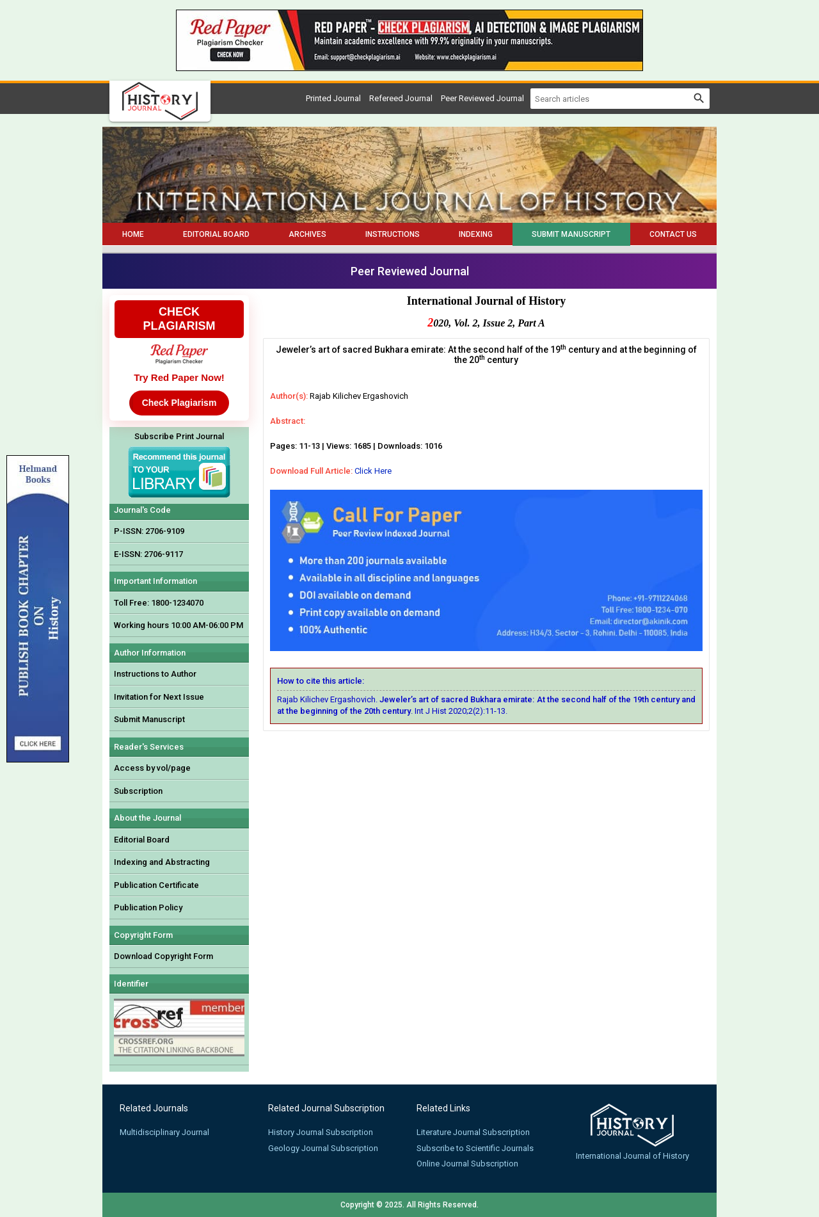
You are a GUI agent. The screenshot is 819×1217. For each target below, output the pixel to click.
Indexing (476, 234)
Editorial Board (216, 234)
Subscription (138, 791)
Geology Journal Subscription (323, 1148)
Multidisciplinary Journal (164, 1132)
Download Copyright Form (163, 956)
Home (133, 234)
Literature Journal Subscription (473, 1132)
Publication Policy (148, 907)
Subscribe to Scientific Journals (475, 1148)
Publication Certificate (156, 885)
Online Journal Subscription (467, 1163)
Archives (307, 234)
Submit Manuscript (571, 234)
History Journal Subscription (320, 1132)
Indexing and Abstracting (162, 862)
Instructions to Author (155, 674)
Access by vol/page (152, 768)
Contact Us (673, 234)
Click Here (373, 471)
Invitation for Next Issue (159, 697)
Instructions (392, 234)
